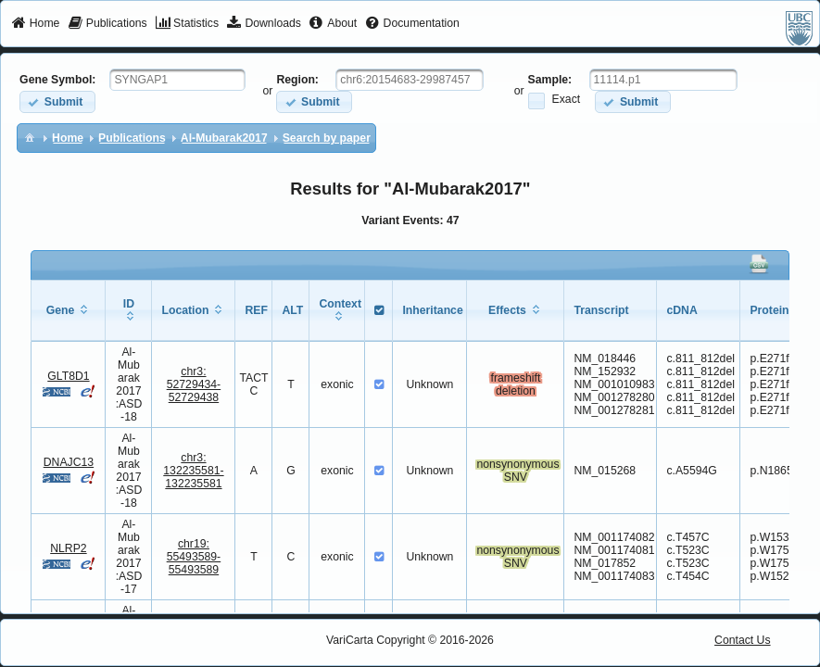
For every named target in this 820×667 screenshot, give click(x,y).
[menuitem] (35, 24)
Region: (297, 79)
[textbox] (177, 80)
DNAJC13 (69, 462)
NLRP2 (68, 548)
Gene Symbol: (57, 79)
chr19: (194, 556)
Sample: (550, 79)
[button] (57, 101)
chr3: (194, 384)
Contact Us (742, 640)
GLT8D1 (68, 376)
